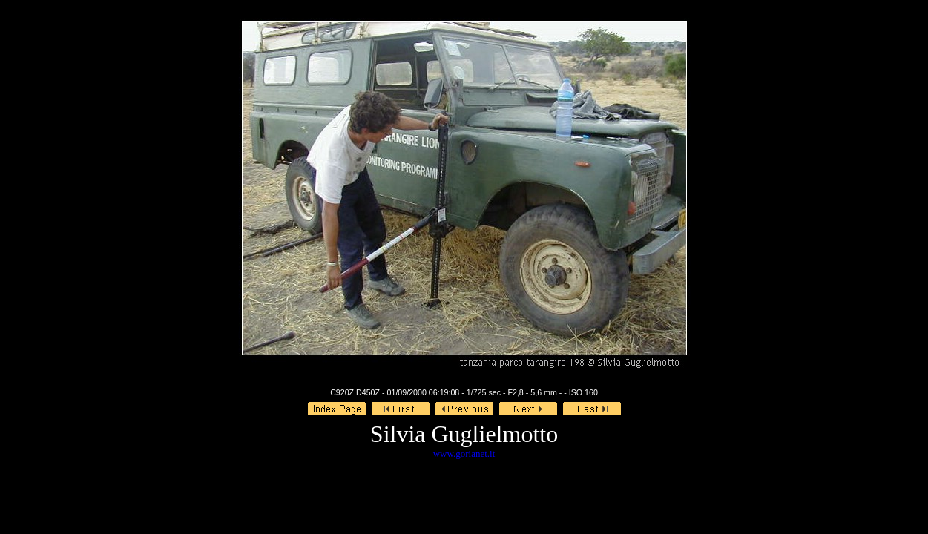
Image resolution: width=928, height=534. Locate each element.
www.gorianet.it (464, 453)
